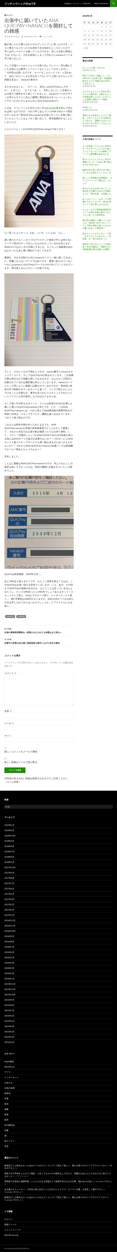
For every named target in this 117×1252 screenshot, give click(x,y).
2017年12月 (10, 867)
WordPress (9, 1066)
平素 (6, 1098)
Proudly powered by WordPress (16, 1248)
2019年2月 (9, 830)
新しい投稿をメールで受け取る (20, 762)
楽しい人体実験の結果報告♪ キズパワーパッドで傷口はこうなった (97, 180)
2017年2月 (9, 910)
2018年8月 (9, 846)
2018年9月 (9, 841)
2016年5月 (9, 957)
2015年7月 (9, 1010)
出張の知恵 (9, 1088)
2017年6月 (9, 888)
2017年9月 (9, 872)
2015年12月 (10, 984)
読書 (6, 1130)
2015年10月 (10, 994)
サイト (7, 735)
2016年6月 (9, 952)
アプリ (7, 1072)
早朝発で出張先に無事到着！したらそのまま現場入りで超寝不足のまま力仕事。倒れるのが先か (48, 1181)
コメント (10, 673)
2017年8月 (9, 878)
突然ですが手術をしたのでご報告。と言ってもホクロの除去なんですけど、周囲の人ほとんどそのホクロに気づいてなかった (96, 119)
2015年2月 (9, 1037)
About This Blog (101, 3)
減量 (6, 1109)
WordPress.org (11, 1235)
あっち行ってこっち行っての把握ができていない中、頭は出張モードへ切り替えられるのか (96, 202)
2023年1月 (9, 825)
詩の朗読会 (9, 1125)
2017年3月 (9, 904)
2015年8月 (9, 1005)
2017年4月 (9, 899)
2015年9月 (9, 1000)
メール (9, 723)
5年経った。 (88, 107)
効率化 (7, 1093)
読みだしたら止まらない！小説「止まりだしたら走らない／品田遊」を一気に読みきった (96, 236)
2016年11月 (10, 925)
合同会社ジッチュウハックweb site (77, 3)
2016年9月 (9, 936)
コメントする (47, 36)
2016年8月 (9, 941)
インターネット (11, 1077)
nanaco (10, 616)
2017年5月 (9, 894)
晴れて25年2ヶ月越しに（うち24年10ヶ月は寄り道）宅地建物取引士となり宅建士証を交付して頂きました (97, 79)
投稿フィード (10, 1224)
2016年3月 (9, 968)
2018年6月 (9, 857)
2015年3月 (9, 1031)
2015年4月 (9, 1026)
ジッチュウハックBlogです (20, 3)
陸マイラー (8, 15)
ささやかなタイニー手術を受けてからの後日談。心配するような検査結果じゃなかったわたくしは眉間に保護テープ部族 (96, 95)
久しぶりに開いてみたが (93, 67)
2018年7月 (9, 851)
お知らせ (8, 1082)
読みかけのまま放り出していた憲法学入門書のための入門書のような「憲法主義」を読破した (96, 191)
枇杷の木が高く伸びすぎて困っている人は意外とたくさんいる (96, 171)
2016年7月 (9, 947)
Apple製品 (9, 1061)
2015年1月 (9, 1042)
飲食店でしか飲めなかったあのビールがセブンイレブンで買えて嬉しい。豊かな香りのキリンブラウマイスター (55, 1165)
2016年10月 (10, 931)
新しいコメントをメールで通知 (20, 751)
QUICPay (21, 616)
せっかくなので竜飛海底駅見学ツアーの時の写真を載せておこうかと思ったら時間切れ (96, 212)
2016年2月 (9, 973)
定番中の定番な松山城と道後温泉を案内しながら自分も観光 (39, 641)
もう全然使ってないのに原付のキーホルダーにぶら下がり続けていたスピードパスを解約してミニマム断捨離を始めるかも (96, 150)
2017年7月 (9, 883)
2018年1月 (9, 862)
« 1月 (85, 48)
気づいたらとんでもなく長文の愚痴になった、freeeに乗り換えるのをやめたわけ (97, 162)
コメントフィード (12, 1229)
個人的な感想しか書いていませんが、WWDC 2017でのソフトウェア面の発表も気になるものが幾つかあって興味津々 (96, 224)
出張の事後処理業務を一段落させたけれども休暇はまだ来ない (39, 630)
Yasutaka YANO (30, 36)
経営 (6, 1119)
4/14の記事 (52, 107)
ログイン (8, 1219)
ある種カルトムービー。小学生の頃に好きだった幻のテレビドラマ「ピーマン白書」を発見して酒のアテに (53, 1189)
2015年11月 (10, 989)
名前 (8, 710)
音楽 (6, 1146)
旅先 (6, 1104)
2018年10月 (10, 835)
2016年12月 (10, 920)
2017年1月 (9, 915)
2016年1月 (9, 978)
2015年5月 (9, 1021)
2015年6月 (9, 1015)
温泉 (6, 1114)
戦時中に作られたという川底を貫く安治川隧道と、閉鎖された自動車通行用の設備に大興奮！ (96, 247)
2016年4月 (9, 962)
